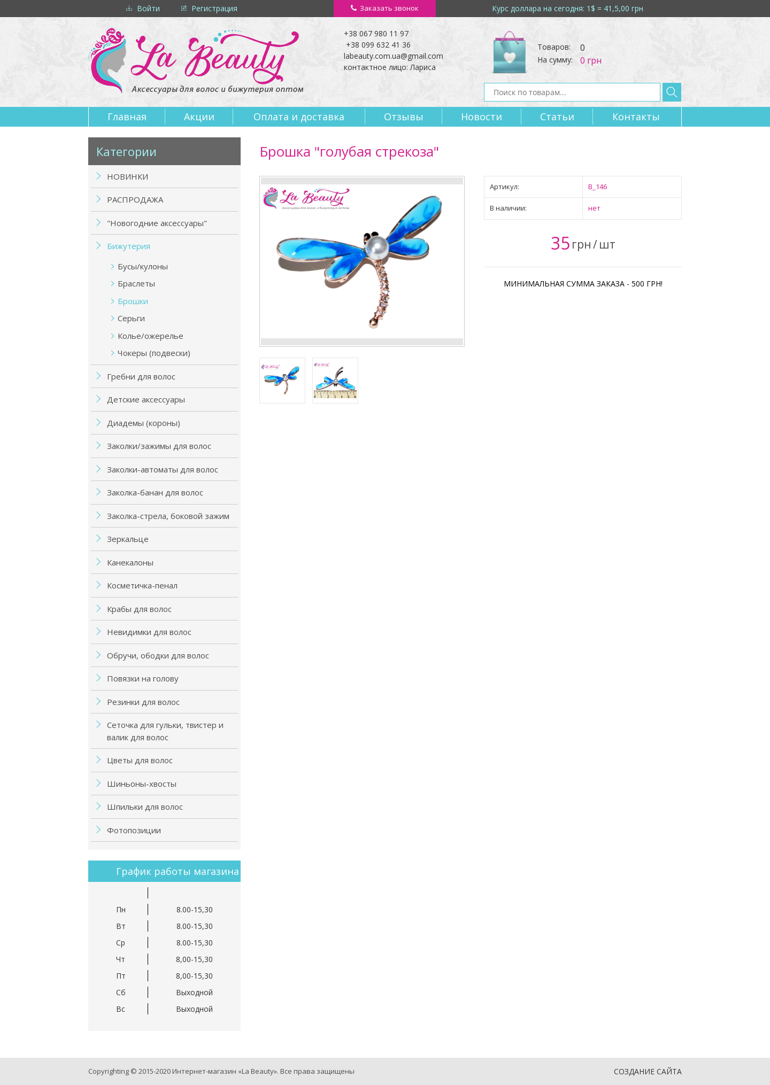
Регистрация (214, 8)
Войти (148, 8)
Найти (672, 92)
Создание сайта (648, 1071)
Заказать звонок (389, 8)
